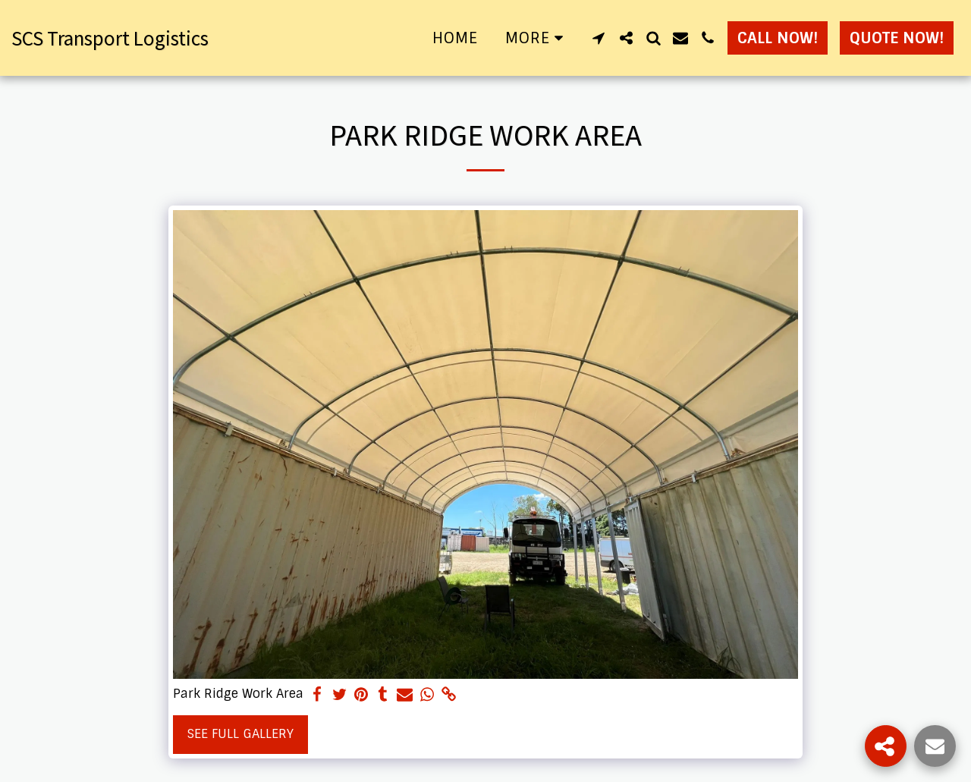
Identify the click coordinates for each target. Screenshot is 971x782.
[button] (598, 38)
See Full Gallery (240, 734)
